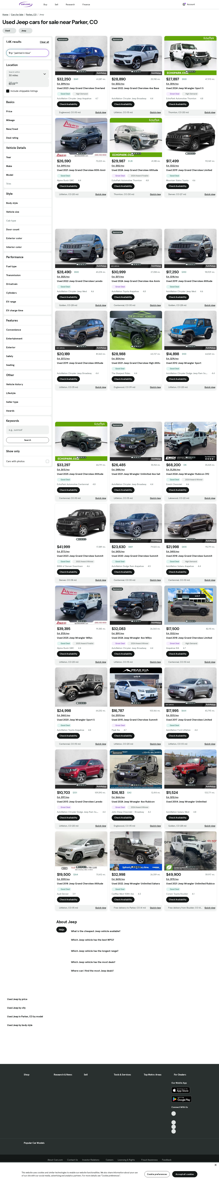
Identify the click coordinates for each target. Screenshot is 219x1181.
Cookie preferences (157, 1174)
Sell (56, 4)
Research (70, 4)
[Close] (215, 1165)
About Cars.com (55, 1159)
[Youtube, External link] (173, 1122)
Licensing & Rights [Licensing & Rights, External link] (127, 1159)
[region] (109, 1171)
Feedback (166, 1159)
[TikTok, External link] (173, 1113)
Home (5, 14)
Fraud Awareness (149, 1159)
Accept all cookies (185, 1174)
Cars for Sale (17, 14)
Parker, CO (31, 14)
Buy (45, 4)
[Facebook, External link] (173, 1118)
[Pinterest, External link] (173, 1131)
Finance (86, 4)
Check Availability (68, 104)
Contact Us (72, 1159)
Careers (109, 1159)
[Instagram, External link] (173, 1127)
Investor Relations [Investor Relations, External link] (91, 1159)
